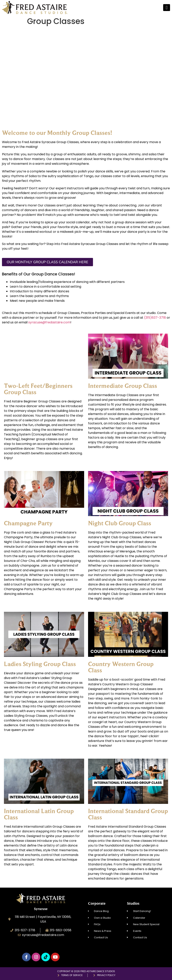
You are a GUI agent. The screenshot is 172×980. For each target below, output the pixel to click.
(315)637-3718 (155, 317)
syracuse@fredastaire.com (49, 322)
